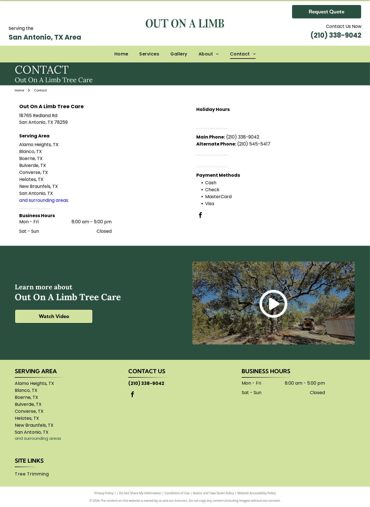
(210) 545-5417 (253, 144)
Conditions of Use (177, 493)
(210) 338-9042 (335, 35)
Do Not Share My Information (140, 493)
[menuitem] (121, 54)
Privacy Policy (104, 493)
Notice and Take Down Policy (213, 493)
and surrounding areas (43, 200)
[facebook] (200, 216)
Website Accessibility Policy (256, 493)
